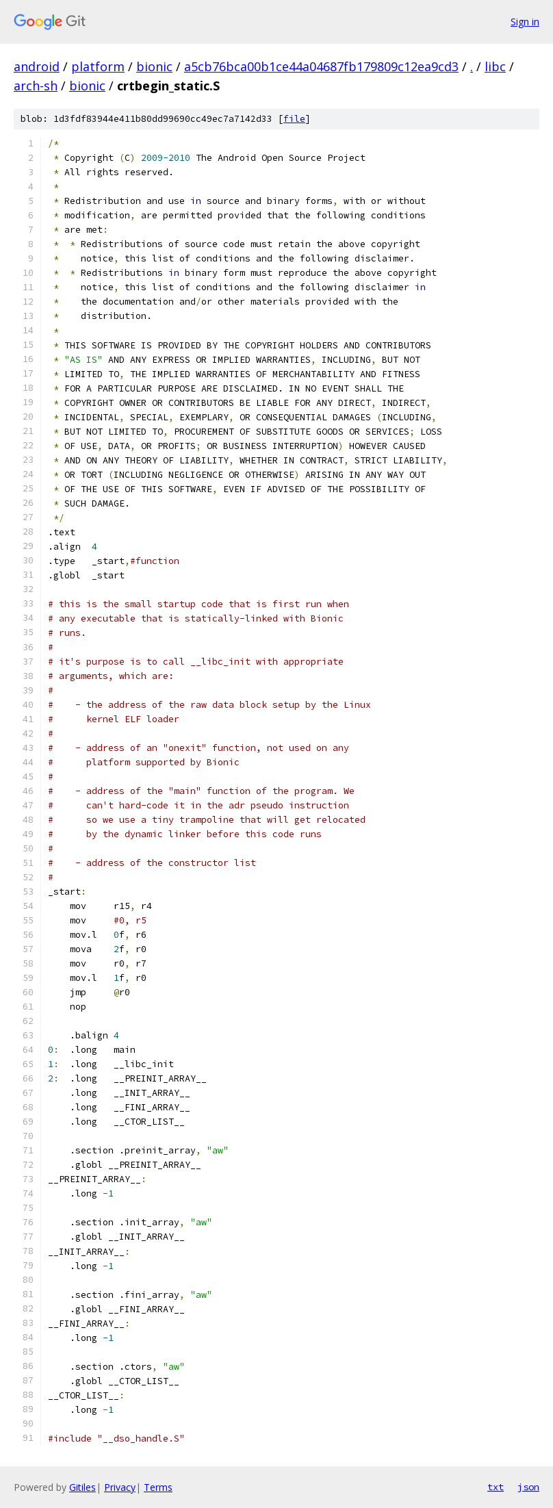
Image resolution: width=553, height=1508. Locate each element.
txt (495, 1487)
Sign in (525, 21)
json (528, 1487)
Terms (158, 1487)
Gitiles (82, 1487)
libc (495, 66)
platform (98, 66)
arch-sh (35, 85)
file (294, 119)
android (37, 66)
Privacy (120, 1487)
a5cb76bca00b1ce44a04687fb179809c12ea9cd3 (321, 66)
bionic (154, 66)
